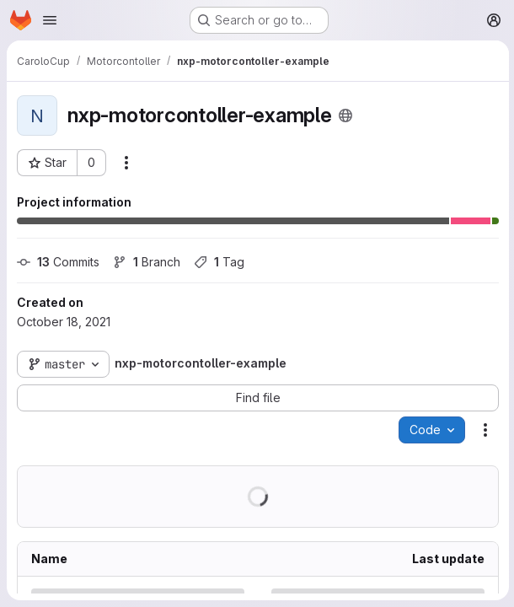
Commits (58, 262)
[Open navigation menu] (49, 20)
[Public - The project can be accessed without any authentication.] (345, 115)
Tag (219, 262)
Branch (146, 262)
